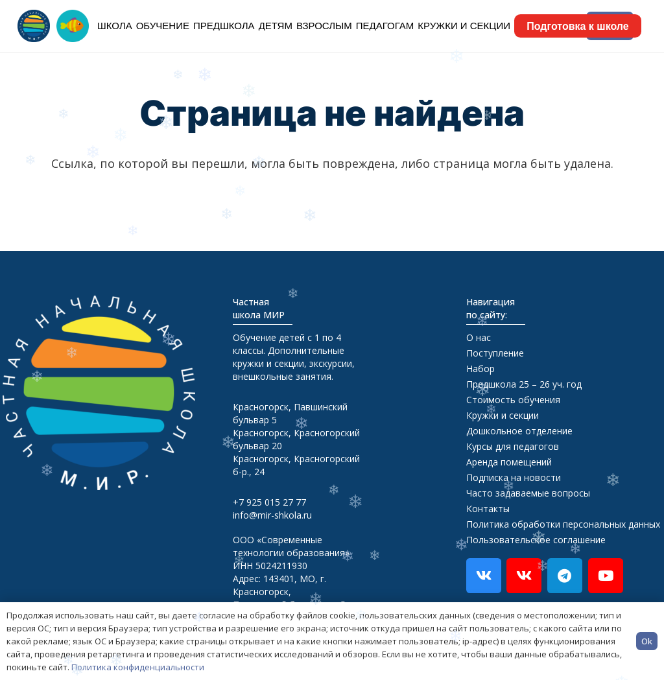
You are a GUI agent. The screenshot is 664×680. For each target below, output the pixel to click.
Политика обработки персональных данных (563, 524)
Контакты (488, 508)
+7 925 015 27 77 (269, 502)
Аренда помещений (509, 462)
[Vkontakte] (483, 575)
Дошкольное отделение (519, 431)
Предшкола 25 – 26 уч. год (524, 384)
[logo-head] (34, 26)
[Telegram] (564, 575)
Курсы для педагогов (512, 446)
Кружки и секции (502, 415)
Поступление (495, 353)
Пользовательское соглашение (536, 539)
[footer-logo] (99, 393)
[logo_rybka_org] (72, 26)
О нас (478, 337)
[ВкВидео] (523, 575)
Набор (480, 368)
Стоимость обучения (513, 399)
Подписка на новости (513, 477)
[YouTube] (605, 575)
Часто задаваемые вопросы (528, 493)
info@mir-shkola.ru (272, 515)
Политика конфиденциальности (137, 667)
